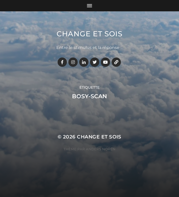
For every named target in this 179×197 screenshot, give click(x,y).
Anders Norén (100, 149)
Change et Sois (89, 33)
